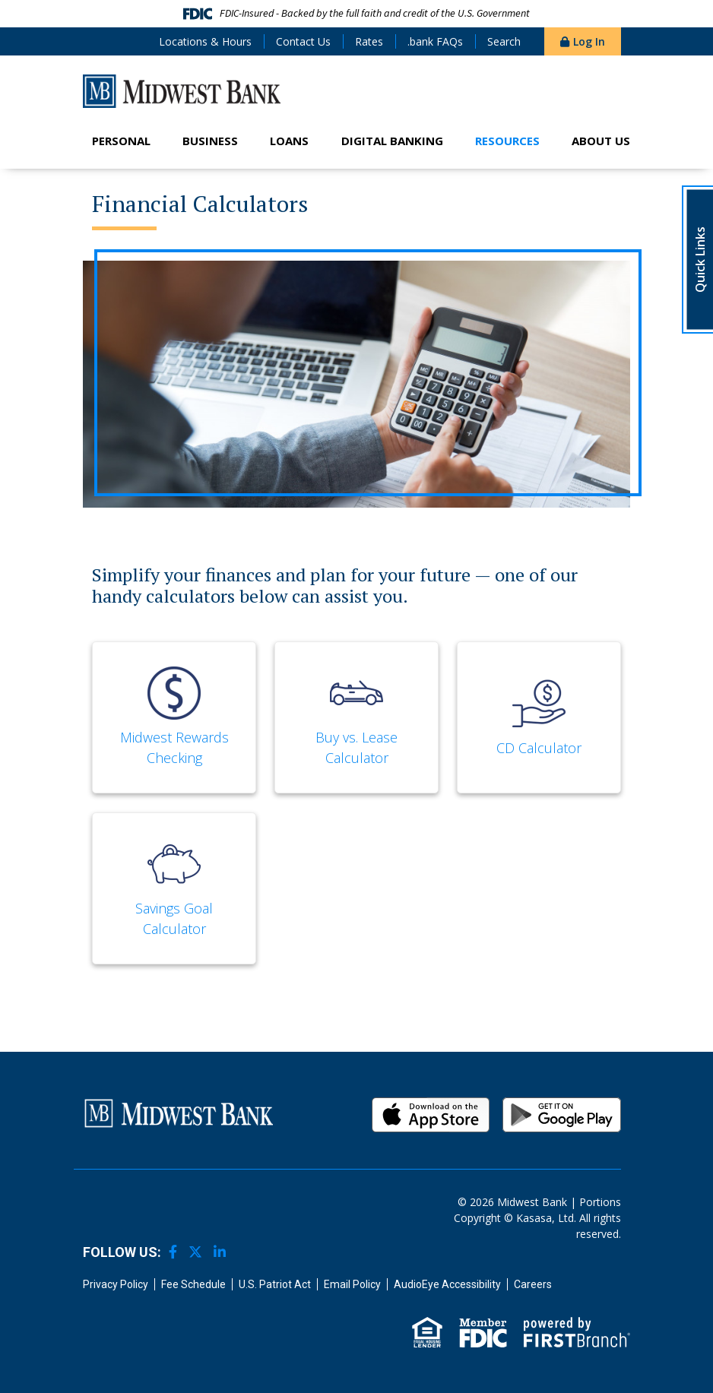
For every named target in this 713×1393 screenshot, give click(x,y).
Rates (369, 41)
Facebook (173, 1251)
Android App (561, 1114)
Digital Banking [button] (392, 140)
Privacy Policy (115, 1284)
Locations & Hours (205, 41)
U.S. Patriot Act (275, 1284)
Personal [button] (121, 140)
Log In (589, 41)
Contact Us (303, 41)
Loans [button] (289, 140)
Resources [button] (507, 140)
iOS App (431, 1114)
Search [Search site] (504, 41)
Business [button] (210, 140)
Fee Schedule (193, 1284)
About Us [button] (601, 140)
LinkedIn (220, 1251)
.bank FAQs (435, 41)
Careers (533, 1284)
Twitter (195, 1251)
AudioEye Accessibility (447, 1284)
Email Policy (352, 1284)
